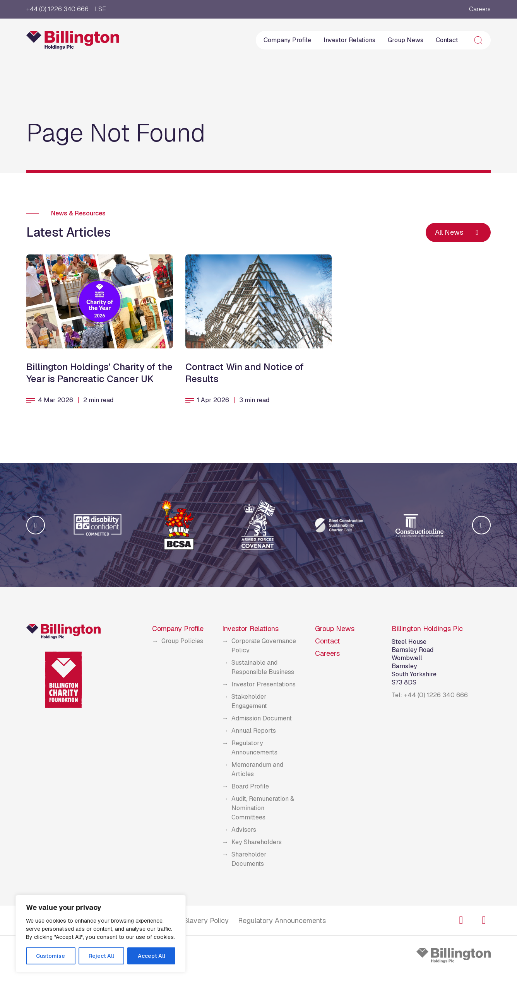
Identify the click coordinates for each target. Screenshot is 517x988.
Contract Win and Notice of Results (244, 373)
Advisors (243, 830)
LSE (100, 9)
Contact (447, 40)
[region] (100, 934)
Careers (480, 9)
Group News (405, 40)
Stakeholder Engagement (249, 701)
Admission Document (261, 718)
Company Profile (287, 40)
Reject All (101, 955)
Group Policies (182, 641)
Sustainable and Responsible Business (262, 667)
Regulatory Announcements (254, 747)
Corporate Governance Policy (263, 645)
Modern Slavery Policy (193, 920)
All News (458, 232)
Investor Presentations (263, 684)
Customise (50, 955)
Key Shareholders (256, 842)
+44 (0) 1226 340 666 (57, 9)
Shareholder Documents (249, 859)
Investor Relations (349, 40)
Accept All (151, 955)
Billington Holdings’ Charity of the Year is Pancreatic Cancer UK (99, 373)
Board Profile (250, 786)
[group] (97, 525)
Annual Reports (253, 731)
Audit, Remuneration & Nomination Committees (262, 808)
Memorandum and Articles (257, 769)
